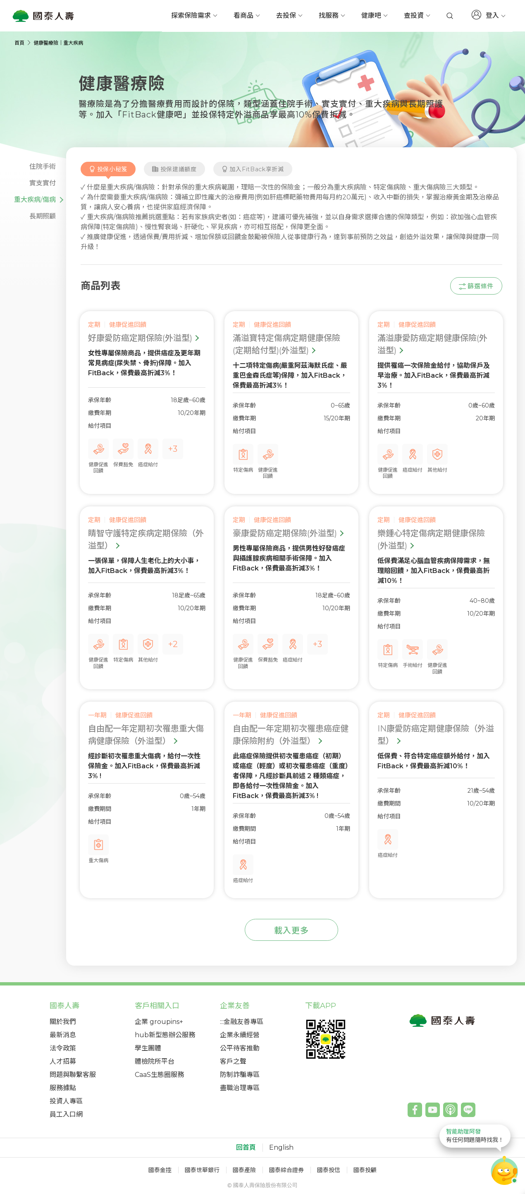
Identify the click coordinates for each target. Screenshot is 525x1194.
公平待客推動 (240, 1048)
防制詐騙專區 (240, 1075)
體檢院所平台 (154, 1061)
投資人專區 (66, 1101)
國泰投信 (328, 1170)
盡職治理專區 (240, 1088)
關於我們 (63, 1022)
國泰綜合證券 (286, 1170)
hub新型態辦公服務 (165, 1035)
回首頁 (246, 1147)
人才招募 (63, 1061)
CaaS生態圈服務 (159, 1075)
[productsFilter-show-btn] (476, 286)
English (281, 1147)
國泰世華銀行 (202, 1170)
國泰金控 (160, 1170)
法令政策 (63, 1048)
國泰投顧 (365, 1170)
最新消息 (63, 1035)
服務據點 (63, 1088)
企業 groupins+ (159, 1022)
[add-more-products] (291, 930)
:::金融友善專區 (241, 1022)
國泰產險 (244, 1170)
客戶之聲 (233, 1061)
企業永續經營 (240, 1035)
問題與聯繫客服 (73, 1075)
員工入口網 (66, 1114)
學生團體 (148, 1048)
